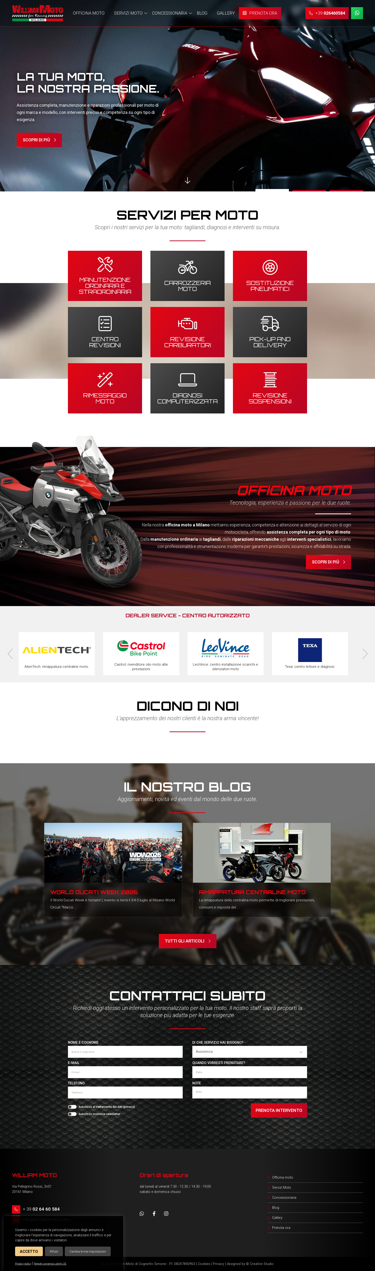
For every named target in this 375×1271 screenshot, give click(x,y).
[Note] (249, 1092)
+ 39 (41, 1209)
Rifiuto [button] (54, 1251)
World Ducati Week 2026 (94, 892)
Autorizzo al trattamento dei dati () (106, 1107)
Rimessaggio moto (105, 398)
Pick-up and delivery (270, 341)
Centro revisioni (105, 341)
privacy (129, 1107)
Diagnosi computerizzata (187, 398)
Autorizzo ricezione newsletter (99, 1114)
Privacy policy (23, 1263)
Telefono (76, 1083)
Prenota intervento (279, 1110)
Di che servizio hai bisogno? (217, 1043)
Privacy (218, 1264)
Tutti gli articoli (187, 941)
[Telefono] (125, 1092)
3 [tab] (346, 190)
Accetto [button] (29, 1251)
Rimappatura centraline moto (252, 892)
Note (196, 1083)
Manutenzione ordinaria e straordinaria (105, 285)
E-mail (74, 1063)
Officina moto (282, 1178)
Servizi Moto (281, 1188)
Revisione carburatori (187, 341)
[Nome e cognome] (125, 1052)
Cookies (204, 1264)
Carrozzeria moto (187, 285)
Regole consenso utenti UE (50, 1263)
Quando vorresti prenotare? (218, 1063)
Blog (275, 1208)
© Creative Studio (260, 1264)
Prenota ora (281, 1228)
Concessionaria (284, 1198)
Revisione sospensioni (270, 398)
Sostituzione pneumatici (270, 285)
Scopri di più (39, 140)
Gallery (277, 1218)
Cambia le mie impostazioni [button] (88, 1251)
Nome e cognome (83, 1043)
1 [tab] (272, 190)
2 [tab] (309, 190)
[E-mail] (125, 1072)
